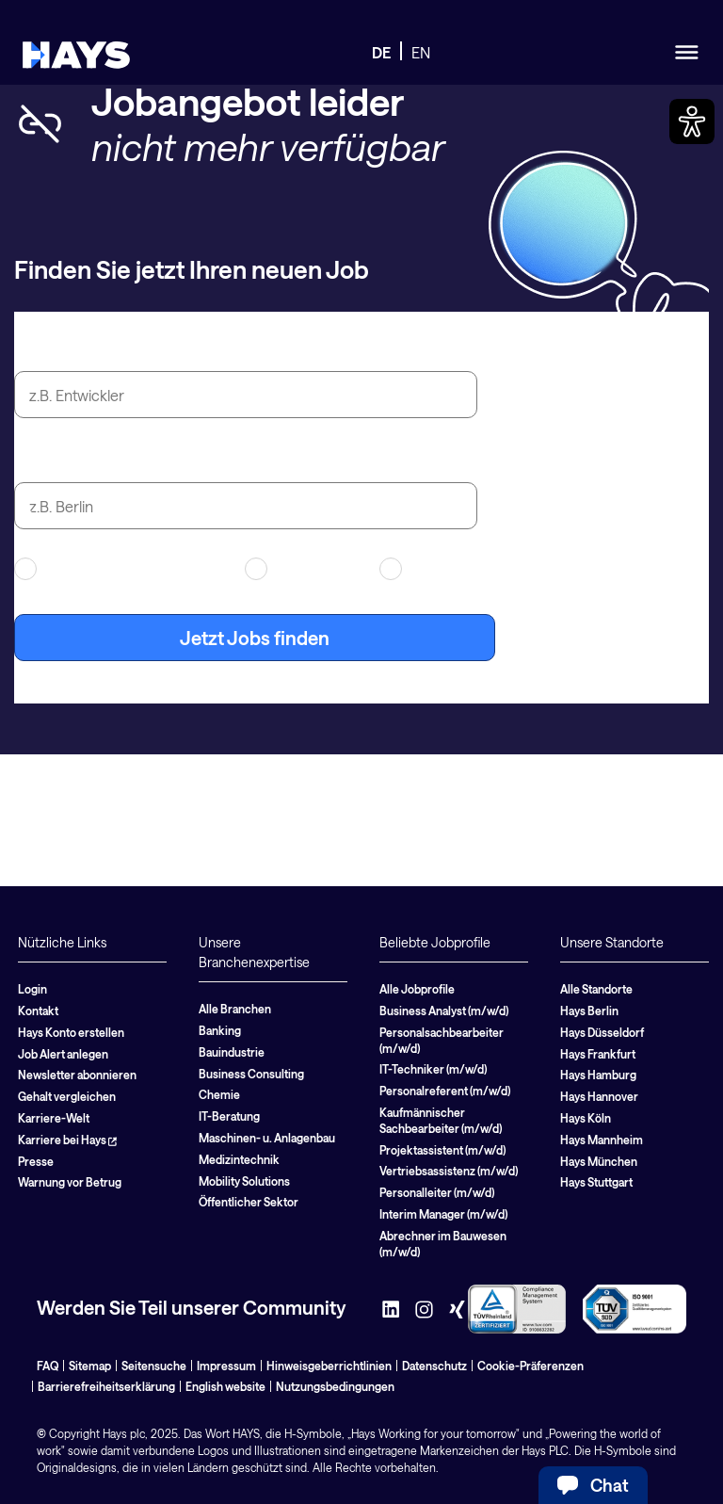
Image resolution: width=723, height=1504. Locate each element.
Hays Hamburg (598, 1074)
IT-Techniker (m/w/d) (433, 1068)
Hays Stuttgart (596, 1182)
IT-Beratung (229, 1116)
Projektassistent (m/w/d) (442, 1149)
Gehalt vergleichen (67, 1096)
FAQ (47, 1365)
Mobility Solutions (244, 1181)
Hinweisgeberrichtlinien (329, 1365)
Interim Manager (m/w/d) (443, 1214)
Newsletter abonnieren (77, 1074)
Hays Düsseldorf (602, 1032)
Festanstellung (442, 569)
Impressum (226, 1365)
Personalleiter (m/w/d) (436, 1192)
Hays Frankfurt (597, 1053)
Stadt (37, 460)
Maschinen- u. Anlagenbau (267, 1137)
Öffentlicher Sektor (248, 1201)
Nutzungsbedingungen (335, 1386)
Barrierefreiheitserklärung (106, 1386)
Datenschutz (434, 1365)
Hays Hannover (599, 1096)
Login (32, 988)
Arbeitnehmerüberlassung (117, 569)
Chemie (219, 1094)
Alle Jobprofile (417, 988)
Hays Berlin (589, 1010)
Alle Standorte (596, 988)
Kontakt (38, 1010)
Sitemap (90, 1365)
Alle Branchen (235, 1008)
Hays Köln (585, 1117)
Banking (220, 1030)
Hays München (598, 1161)
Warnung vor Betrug (69, 1182)
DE (381, 52)
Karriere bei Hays (67, 1139)
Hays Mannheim (601, 1139)
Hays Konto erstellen (71, 1032)
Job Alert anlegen (63, 1053)
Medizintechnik (239, 1159)
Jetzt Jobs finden (254, 637)
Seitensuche (153, 1365)
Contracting (300, 569)
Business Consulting (251, 1073)
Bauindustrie (232, 1052)
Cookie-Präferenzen (530, 1365)
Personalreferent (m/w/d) (444, 1090)
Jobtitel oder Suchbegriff (123, 349)
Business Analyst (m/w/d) (443, 1010)
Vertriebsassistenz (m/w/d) (448, 1170)
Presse (36, 1161)
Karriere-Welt (53, 1117)
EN (420, 52)
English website (225, 1386)
